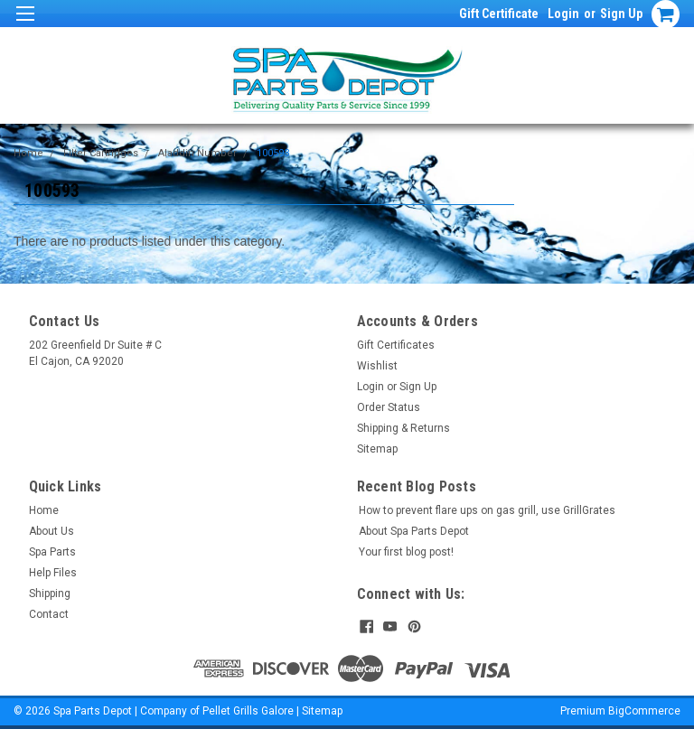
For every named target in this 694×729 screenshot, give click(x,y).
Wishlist (377, 366)
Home (28, 153)
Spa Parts (52, 552)
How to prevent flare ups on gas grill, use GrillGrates (487, 510)
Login (563, 13)
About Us (51, 531)
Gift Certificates (396, 345)
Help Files (53, 572)
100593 (273, 153)
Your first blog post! (406, 552)
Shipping (49, 593)
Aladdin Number (197, 153)
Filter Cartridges (100, 153)
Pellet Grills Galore (248, 711)
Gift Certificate (499, 13)
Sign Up (621, 13)
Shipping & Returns (403, 428)
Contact (49, 614)
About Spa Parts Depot (414, 531)
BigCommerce (644, 711)
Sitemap (377, 449)
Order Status (388, 407)
